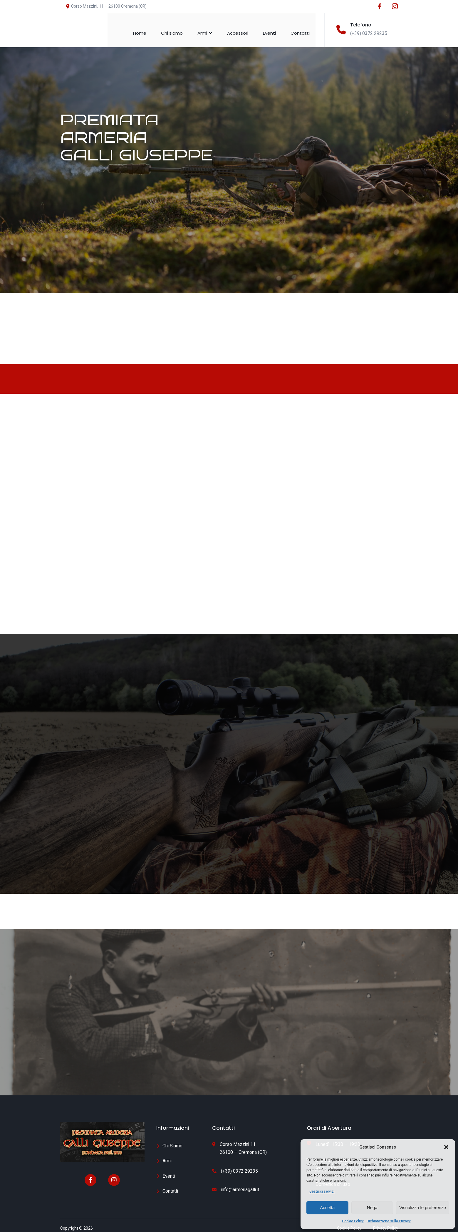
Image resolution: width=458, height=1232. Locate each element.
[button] (446, 1147)
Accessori (243, 27)
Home (145, 27)
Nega (372, 1207)
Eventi (275, 27)
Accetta (327, 1207)
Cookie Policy (353, 1221)
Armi (210, 27)
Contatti (306, 27)
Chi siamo (178, 27)
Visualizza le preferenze (422, 1207)
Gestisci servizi (322, 1191)
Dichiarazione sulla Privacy (389, 1221)
